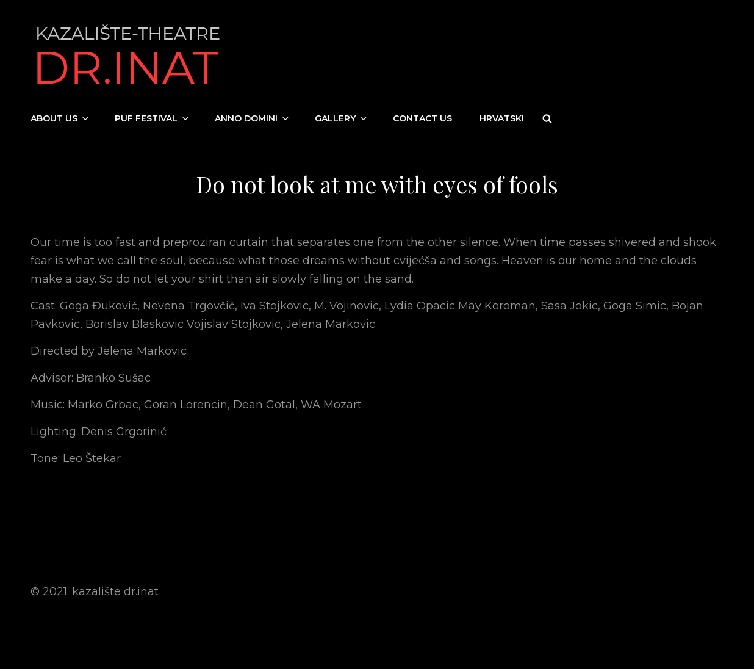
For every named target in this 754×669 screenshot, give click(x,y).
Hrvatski (501, 118)
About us (60, 118)
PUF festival (152, 118)
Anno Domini (252, 118)
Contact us (422, 118)
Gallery (341, 118)
